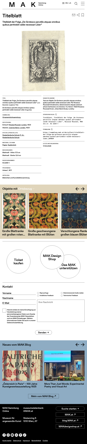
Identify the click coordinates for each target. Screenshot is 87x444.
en (67, 3)
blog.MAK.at (70, 420)
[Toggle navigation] (83, 4)
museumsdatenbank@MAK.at (33, 409)
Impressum (26, 441)
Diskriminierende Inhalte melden (73, 293)
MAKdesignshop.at (70, 426)
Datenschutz (17, 441)
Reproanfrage (44, 293)
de (63, 3)
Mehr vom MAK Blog (43, 396)
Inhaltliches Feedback (47, 295)
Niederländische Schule (10, 138)
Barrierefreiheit (36, 441)
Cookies (45, 441)
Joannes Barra (14, 128)
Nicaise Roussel (15, 125)
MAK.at (70, 414)
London (24, 125)
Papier (4, 145)
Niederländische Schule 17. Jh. (13, 135)
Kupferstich (12, 145)
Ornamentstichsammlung (11, 117)
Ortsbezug (25, 188)
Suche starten (70, 408)
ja (70, 3)
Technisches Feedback (70, 295)
